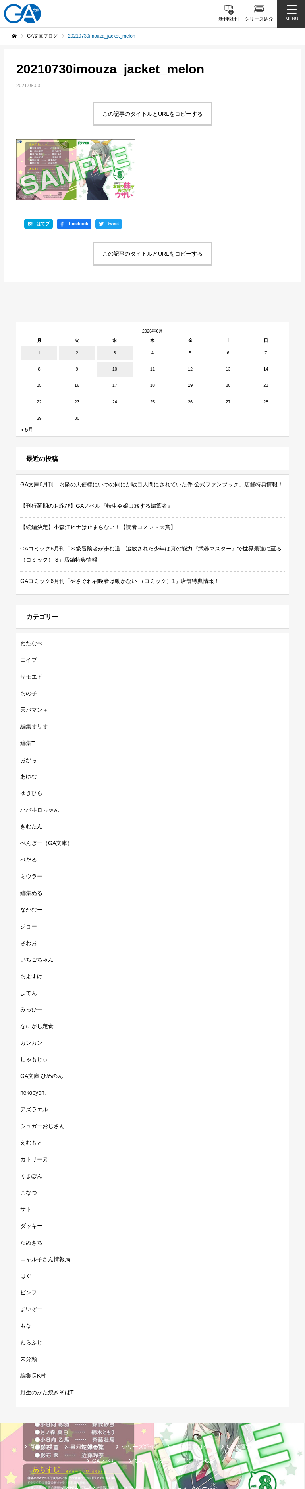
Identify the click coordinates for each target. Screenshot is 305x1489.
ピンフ (28, 1241)
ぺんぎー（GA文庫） (46, 792)
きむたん (31, 775)
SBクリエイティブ (89, 1438)
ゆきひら (31, 742)
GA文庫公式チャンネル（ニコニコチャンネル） (97, 1451)
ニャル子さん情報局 (45, 1208)
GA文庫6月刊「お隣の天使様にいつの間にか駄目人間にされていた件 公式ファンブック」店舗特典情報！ (151, 433)
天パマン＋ (34, 659)
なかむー (31, 858)
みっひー (31, 958)
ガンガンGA (198, 1410)
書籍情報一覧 (87, 1395)
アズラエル (34, 1058)
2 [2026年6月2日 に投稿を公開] (77, 301)
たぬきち (31, 1191)
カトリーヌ (34, 1108)
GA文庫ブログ (190, 1395)
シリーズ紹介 (138, 1395)
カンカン (31, 991)
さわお (28, 892)
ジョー (28, 875)
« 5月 (26, 378)
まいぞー (31, 1258)
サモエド (31, 625)
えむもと (31, 1091)
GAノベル (104, 1410)
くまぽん (31, 1125)
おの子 (28, 642)
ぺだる (28, 808)
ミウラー (31, 825)
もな (25, 1274)
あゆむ (28, 725)
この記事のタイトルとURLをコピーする (152, 114)
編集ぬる (31, 842)
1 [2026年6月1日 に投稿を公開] (39, 301)
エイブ (28, 609)
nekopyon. (33, 1041)
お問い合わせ (232, 1451)
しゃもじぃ (34, 1008)
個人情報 (187, 1451)
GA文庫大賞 (242, 1395)
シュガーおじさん (42, 1075)
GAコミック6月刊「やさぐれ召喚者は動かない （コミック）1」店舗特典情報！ (120, 530)
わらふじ (31, 1291)
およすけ (31, 925)
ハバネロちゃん (39, 758)
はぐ (25, 1224)
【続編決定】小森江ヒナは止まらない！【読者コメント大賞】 (98, 476)
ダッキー (31, 1175)
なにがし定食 (37, 975)
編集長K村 (33, 1324)
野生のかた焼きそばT (47, 1341)
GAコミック (150, 1410)
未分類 (28, 1308)
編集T (27, 692)
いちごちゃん (37, 908)
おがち (28, 708)
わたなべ (31, 592)
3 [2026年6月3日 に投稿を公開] (115, 301)
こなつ (28, 1141)
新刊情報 (41, 1395)
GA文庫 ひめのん (41, 1025)
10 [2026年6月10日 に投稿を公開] (114, 318)
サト (25, 1158)
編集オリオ (34, 675)
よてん (28, 942)
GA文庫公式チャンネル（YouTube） (175, 1438)
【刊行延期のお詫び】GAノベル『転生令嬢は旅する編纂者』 (96, 454)
